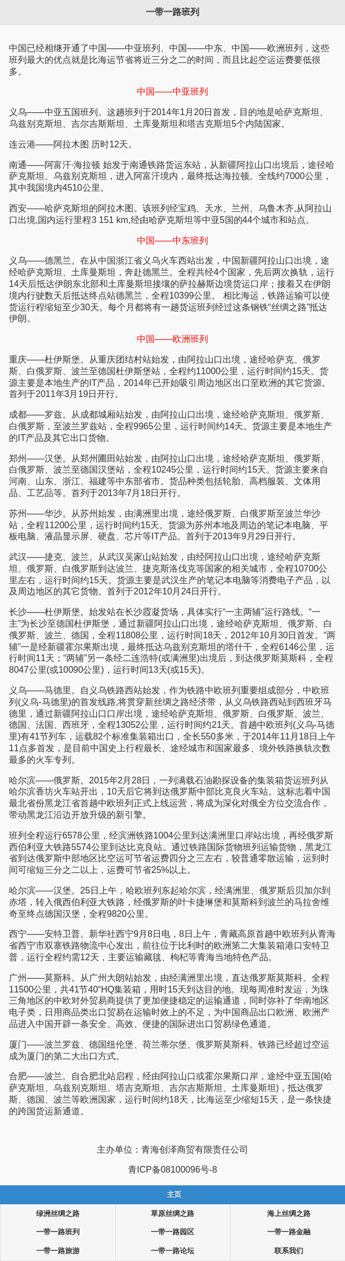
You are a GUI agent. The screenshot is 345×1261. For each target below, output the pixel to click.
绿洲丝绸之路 (58, 1214)
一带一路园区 (172, 1232)
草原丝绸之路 (172, 1214)
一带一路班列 (58, 1232)
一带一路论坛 (172, 1251)
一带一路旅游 (58, 1251)
